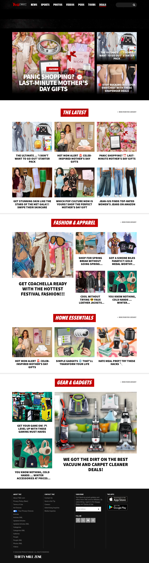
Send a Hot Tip (50, 501)
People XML (17, 540)
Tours (109, 24)
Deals (127, 24)
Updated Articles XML (21, 524)
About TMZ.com (19, 498)
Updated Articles (19, 521)
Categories (17, 527)
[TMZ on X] (17, 4)
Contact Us (49, 498)
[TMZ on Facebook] (14, 4)
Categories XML (19, 530)
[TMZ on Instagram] (26, 4)
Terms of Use (18, 504)
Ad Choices (17, 508)
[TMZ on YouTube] (88, 520)
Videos (75, 24)
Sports (35, 24)
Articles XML (18, 517)
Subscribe (98, 509)
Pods (92, 24)
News (17, 24)
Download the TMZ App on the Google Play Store (117, 507)
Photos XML (17, 543)
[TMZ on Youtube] (21, 4)
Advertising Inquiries (52, 508)
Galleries (16, 534)
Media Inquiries (50, 511)
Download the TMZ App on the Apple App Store (117, 499)
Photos (55, 24)
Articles (16, 514)
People (15, 537)
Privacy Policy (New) (20, 501)
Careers (47, 504)
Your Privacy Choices (23, 511)
